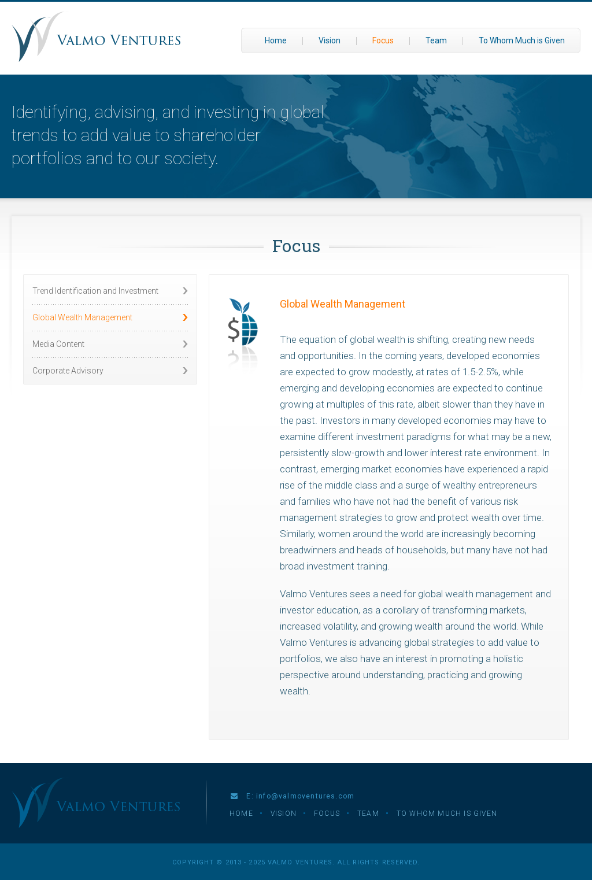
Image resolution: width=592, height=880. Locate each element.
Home (276, 40)
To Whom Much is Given (522, 40)
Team (436, 40)
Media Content (58, 344)
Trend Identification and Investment (95, 290)
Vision (330, 40)
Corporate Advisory (67, 370)
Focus (383, 40)
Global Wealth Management (82, 317)
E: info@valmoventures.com (292, 796)
